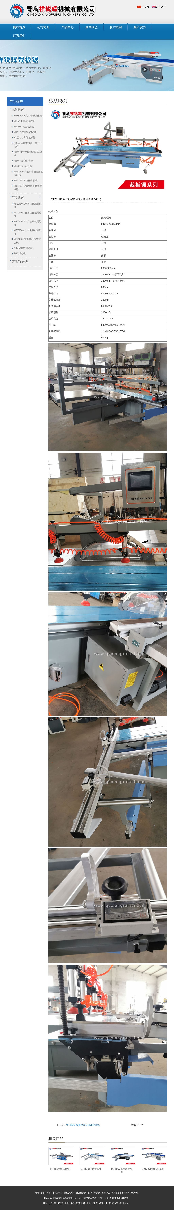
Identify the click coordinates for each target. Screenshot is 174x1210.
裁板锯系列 (19, 109)
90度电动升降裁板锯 (25, 137)
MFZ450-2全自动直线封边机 (27, 214)
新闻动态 (91, 27)
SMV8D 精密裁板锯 (24, 126)
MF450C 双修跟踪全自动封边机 (83, 1125)
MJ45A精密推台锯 (23, 160)
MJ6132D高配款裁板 (153, 1168)
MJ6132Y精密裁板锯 (25, 132)
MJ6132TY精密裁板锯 (25, 180)
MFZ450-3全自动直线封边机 (27, 223)
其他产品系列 (20, 261)
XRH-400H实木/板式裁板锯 (28, 115)
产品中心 (67, 27)
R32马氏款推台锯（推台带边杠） (28, 145)
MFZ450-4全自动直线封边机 (27, 232)
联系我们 (19, 36)
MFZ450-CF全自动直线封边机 (27, 241)
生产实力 (140, 27)
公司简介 (43, 27)
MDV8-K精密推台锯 (24, 121)
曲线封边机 (20, 253)
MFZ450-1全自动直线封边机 (27, 205)
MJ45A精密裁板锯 (60, 1168)
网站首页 (19, 27)
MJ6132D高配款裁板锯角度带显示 (28, 173)
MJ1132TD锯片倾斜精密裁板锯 (28, 188)
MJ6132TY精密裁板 (90, 1168)
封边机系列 (19, 197)
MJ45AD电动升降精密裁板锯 (28, 153)
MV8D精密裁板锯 (23, 166)
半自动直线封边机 (23, 248)
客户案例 (116, 27)
